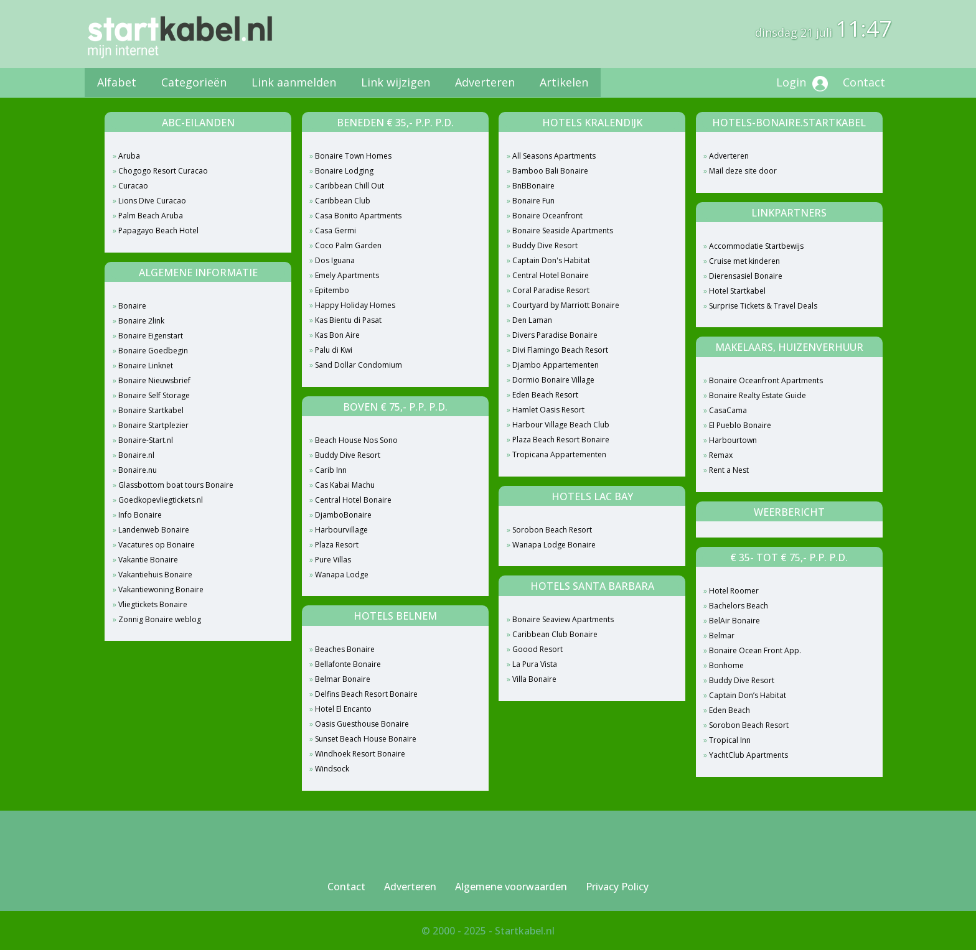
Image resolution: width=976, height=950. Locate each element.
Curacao (133, 185)
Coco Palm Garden (348, 245)
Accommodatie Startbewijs (756, 246)
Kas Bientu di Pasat (348, 320)
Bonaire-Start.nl (145, 440)
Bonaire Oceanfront (547, 215)
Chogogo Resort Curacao (163, 170)
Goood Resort (537, 649)
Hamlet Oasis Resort (548, 409)
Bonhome (726, 665)
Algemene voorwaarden (511, 886)
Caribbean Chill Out (349, 185)
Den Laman (532, 320)
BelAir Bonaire (734, 620)
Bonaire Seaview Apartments (563, 619)
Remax (721, 455)
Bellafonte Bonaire (348, 664)
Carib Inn (331, 470)
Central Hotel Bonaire (353, 500)
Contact (864, 82)
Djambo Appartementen (555, 365)
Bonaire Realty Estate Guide (757, 395)
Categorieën (194, 82)
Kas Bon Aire (337, 335)
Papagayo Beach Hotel (158, 230)
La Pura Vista (534, 664)
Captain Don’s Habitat (747, 695)
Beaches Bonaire (345, 649)
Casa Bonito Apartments (358, 215)
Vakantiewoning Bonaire (161, 589)
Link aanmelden (293, 82)
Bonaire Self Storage (154, 395)
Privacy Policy (617, 886)
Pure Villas (333, 559)
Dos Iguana (335, 260)
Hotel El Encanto (343, 709)
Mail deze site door (743, 170)
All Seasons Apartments (554, 156)
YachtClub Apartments (748, 755)
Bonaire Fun (533, 200)
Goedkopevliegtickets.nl (160, 500)
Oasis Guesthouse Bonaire (362, 724)
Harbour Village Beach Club (560, 424)
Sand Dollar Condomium (358, 365)
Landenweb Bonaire (153, 529)
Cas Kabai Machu (345, 485)
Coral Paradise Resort (550, 290)
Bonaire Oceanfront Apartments (766, 380)
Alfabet (116, 82)
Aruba (129, 156)
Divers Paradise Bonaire (555, 335)
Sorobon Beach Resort (552, 529)
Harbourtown (733, 440)
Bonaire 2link (141, 320)
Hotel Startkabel (737, 291)
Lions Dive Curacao (152, 200)
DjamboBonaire (343, 515)
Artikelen (564, 82)
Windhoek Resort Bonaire (360, 753)
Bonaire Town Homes (353, 156)
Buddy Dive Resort (347, 455)
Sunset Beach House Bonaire (365, 738)
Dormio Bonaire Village (553, 380)
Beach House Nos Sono (356, 440)
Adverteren (485, 82)
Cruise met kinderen (744, 261)
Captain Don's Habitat (551, 260)
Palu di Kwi (333, 350)
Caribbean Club (342, 200)
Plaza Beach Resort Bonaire (560, 439)
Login (802, 83)
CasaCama (728, 410)
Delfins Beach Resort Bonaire (366, 694)
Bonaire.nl (136, 455)
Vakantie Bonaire (148, 559)
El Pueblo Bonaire (740, 425)
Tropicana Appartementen (559, 454)
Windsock (332, 768)
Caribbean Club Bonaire (555, 634)
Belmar (721, 635)
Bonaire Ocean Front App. (755, 650)
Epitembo (332, 290)
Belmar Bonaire (342, 679)
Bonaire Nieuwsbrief (154, 380)
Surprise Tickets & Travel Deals (763, 305)
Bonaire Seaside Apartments (562, 230)
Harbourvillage (341, 529)
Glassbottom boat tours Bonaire (175, 485)
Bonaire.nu (137, 470)
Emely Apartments (347, 275)
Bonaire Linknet (145, 365)
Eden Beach (729, 710)
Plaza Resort (337, 544)
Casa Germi (335, 230)
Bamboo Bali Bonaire (550, 170)
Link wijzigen (395, 82)
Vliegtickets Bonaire (152, 604)
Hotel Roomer (734, 590)
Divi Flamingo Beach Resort (560, 350)
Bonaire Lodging (344, 170)
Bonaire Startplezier (153, 425)
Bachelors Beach (738, 605)
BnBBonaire (533, 185)
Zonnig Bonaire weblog (159, 619)
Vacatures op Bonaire (156, 544)
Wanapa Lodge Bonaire (554, 544)
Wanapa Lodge (341, 574)
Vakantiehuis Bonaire (155, 574)
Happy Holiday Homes (355, 305)
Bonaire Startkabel (151, 410)
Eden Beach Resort (545, 394)
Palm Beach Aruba (150, 215)
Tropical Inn (730, 740)
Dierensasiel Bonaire (745, 276)
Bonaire (132, 305)
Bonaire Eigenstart (150, 335)
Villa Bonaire (534, 679)
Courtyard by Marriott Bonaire (565, 305)
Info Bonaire (140, 515)
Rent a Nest (729, 470)
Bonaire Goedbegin (153, 350)
